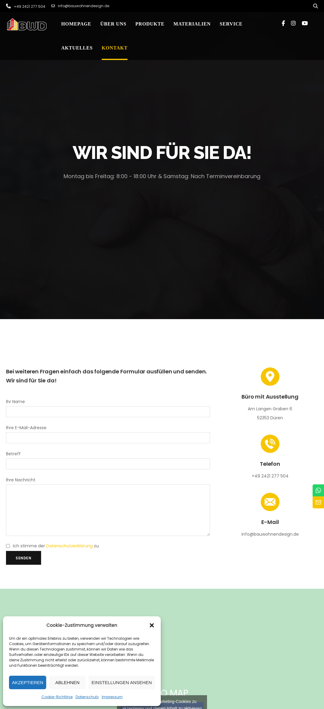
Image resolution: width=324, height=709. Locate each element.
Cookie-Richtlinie (57, 696)
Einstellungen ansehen (122, 682)
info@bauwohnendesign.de (80, 6)
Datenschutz (87, 696)
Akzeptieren (27, 682)
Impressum (112, 696)
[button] (152, 625)
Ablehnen (67, 682)
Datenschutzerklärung (69, 555)
